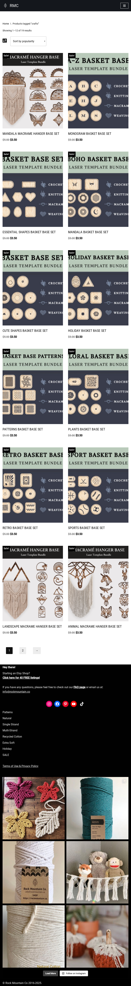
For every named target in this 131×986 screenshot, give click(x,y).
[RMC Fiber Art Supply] (11, 5)
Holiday (7, 748)
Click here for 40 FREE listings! (21, 677)
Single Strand (11, 724)
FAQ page (79, 687)
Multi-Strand (10, 730)
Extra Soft (8, 742)
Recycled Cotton (12, 736)
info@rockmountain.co (16, 691)
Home (6, 23)
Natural (7, 718)
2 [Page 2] (23, 650)
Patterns (8, 712)
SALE (6, 755)
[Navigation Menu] (124, 6)
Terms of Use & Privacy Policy (20, 766)
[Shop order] (28, 41)
